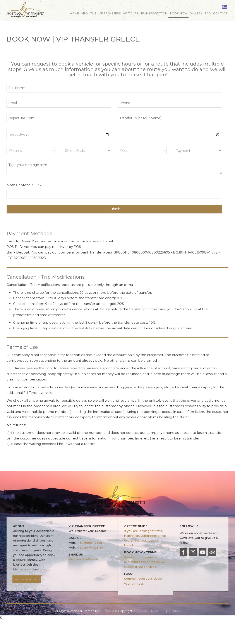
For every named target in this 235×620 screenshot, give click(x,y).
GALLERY (196, 13)
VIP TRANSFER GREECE (25, 9)
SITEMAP (173, 611)
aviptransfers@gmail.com (87, 559)
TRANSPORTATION (154, 13)
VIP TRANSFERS (110, 13)
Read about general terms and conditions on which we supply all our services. (144, 561)
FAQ (208, 13)
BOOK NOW (178, 13)
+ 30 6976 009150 (90, 547)
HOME (74, 13)
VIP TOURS (131, 13)
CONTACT (220, 13)
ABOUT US (88, 13)
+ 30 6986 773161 (89, 542)
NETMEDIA (106, 611)
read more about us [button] (27, 579)
